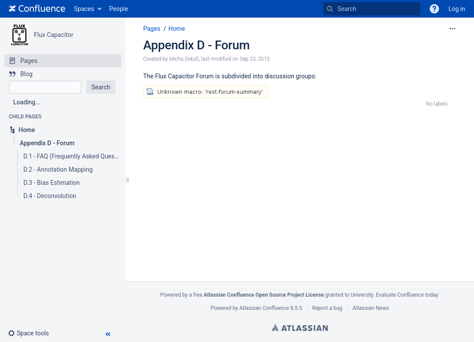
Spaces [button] (84, 8)
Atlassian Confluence (264, 308)
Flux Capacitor (53, 34)
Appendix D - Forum (196, 45)
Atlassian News (370, 308)
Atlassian (300, 327)
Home (176, 28)
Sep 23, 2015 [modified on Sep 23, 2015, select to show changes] (255, 59)
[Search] (329, 8)
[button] (434, 9)
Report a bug (327, 308)
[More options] (452, 28)
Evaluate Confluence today (406, 295)
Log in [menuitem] (456, 8)
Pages (151, 28)
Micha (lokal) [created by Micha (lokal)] (184, 59)
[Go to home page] (37, 9)
